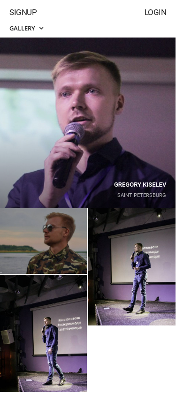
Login (156, 12)
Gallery (26, 28)
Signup (23, 12)
